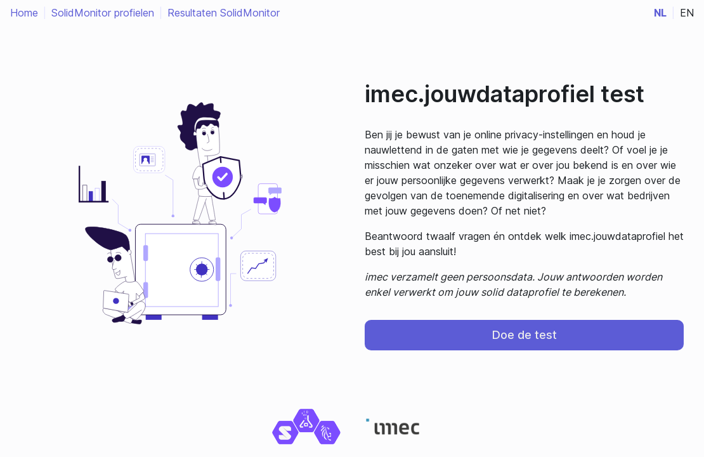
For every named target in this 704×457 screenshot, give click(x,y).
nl (660, 12)
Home (24, 12)
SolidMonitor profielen (102, 12)
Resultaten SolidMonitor (223, 12)
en (687, 12)
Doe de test (524, 334)
